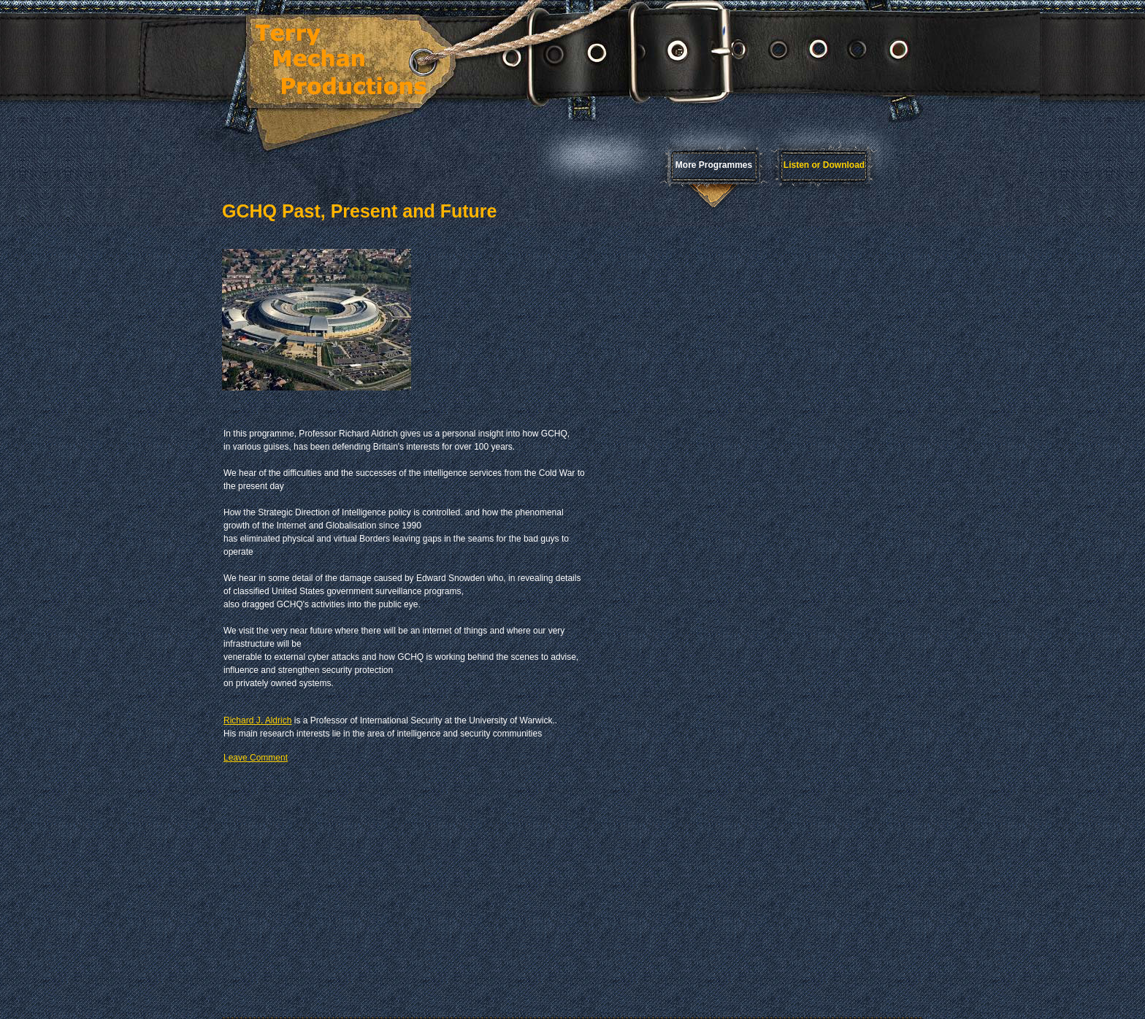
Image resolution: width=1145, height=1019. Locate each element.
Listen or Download (824, 165)
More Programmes (713, 165)
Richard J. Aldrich (257, 720)
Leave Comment (255, 758)
